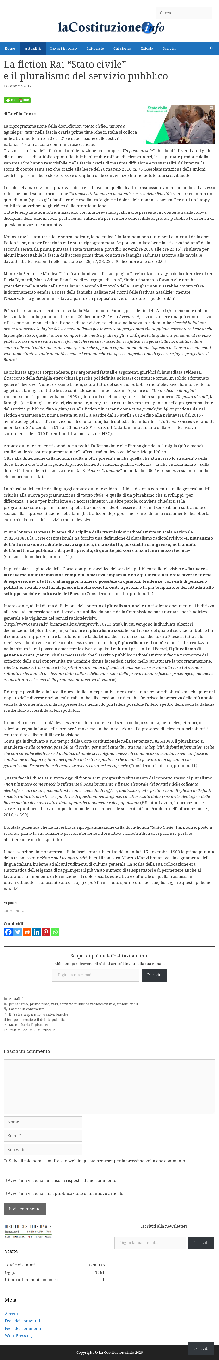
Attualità (33, 48)
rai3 (54, 1004)
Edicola (147, 48)
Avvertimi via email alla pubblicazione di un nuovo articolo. (66, 1193)
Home (10, 48)
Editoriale (95, 48)
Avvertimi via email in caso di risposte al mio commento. (62, 1180)
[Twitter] (17, 932)
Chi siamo (122, 48)
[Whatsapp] (55, 932)
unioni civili (127, 1004)
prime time (39, 1004)
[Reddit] (27, 932)
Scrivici (169, 48)
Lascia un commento (26, 1009)
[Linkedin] (36, 932)
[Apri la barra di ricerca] (212, 48)
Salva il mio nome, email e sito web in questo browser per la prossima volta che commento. (97, 1160)
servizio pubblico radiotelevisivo (87, 1004)
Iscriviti (154, 975)
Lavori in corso (63, 48)
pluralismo (18, 1004)
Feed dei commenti (23, 1328)
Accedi (11, 1313)
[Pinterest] (46, 932)
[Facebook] (8, 932)
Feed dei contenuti (22, 1321)
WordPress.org (19, 1335)
